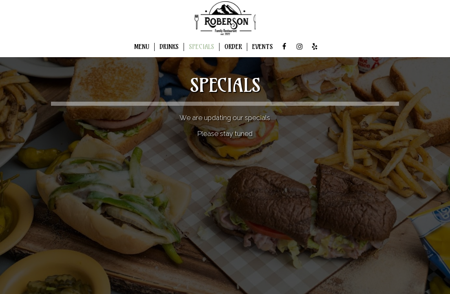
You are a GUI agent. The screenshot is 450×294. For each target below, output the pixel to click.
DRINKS (169, 47)
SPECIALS (201, 47)
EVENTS (262, 47)
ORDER (233, 47)
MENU (141, 47)
